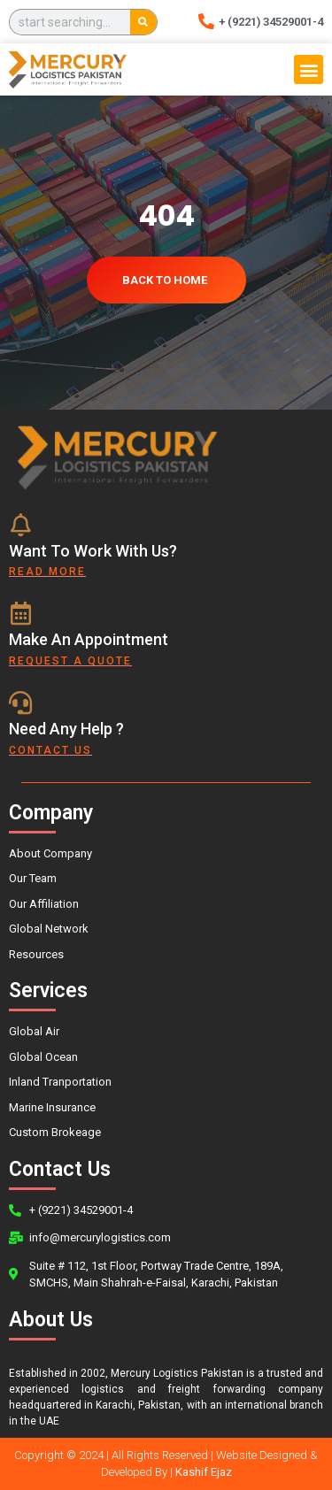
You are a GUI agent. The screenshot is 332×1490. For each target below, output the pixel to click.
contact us (50, 750)
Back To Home (164, 280)
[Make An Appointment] (20, 613)
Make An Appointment (88, 639)
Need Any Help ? (66, 728)
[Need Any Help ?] (20, 702)
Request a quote (70, 661)
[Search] (143, 22)
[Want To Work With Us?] (20, 524)
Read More (47, 571)
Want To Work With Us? (93, 550)
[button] (308, 69)
